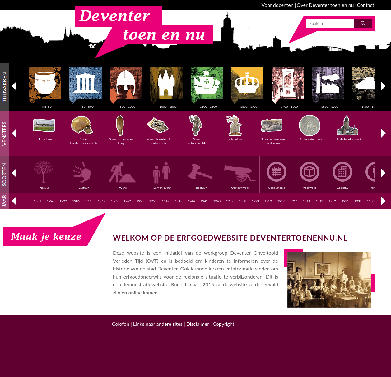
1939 (229, 201)
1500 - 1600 (208, 104)
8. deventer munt (311, 137)
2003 (37, 201)
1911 (345, 201)
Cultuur (84, 185)
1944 (191, 201)
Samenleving (163, 185)
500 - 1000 (127, 104)
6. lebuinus (235, 137)
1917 (281, 201)
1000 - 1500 (168, 104)
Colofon (120, 324)
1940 (217, 201)
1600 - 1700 (248, 104)
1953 (152, 201)
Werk (123, 185)
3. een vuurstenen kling (121, 139)
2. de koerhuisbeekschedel (84, 139)
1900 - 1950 (370, 104)
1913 (319, 201)
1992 (63, 201)
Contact (365, 5)
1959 (140, 201)
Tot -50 (46, 104)
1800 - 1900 (329, 104)
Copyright (223, 324)
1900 (370, 201)
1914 (306, 201)
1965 (114, 201)
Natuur (45, 185)
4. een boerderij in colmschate (159, 139)
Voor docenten (278, 5)
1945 (178, 201)
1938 (242, 201)
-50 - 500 (87, 104)
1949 (165, 201)
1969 (101, 201)
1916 (293, 201)
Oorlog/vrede (241, 185)
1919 (268, 201)
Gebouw (342, 185)
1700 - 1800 (289, 104)
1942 (204, 201)
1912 (332, 201)
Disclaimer (197, 324)
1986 (76, 201)
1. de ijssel (45, 137)
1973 (88, 201)
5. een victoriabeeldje (197, 139)
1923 (255, 201)
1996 (50, 201)
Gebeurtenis (276, 185)
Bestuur (202, 185)
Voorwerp (309, 185)
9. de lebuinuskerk (349, 137)
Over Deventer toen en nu (325, 5)
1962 (127, 201)
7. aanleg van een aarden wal (273, 139)
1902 (357, 201)
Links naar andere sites (158, 324)
